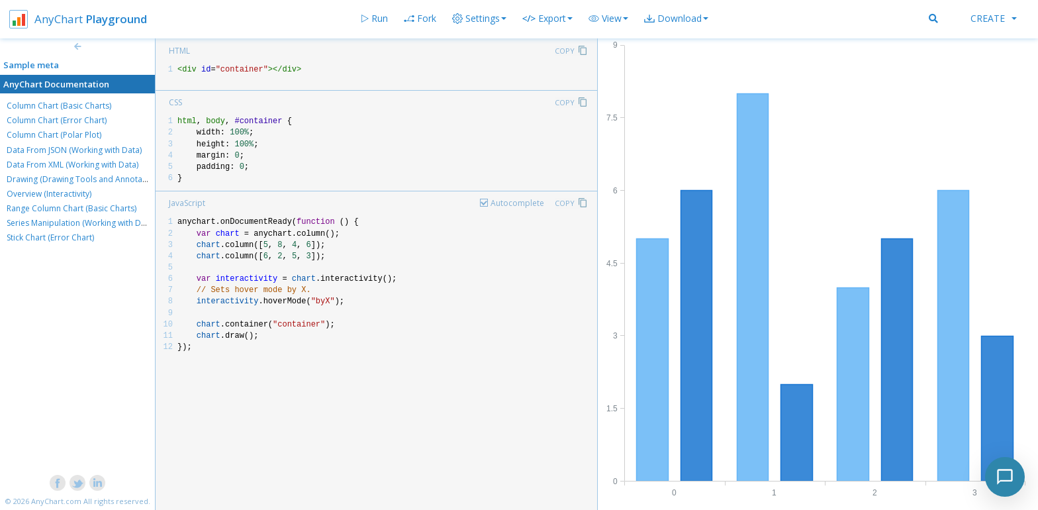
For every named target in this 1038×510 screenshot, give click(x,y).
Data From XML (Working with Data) (72, 164)
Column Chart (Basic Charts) (59, 105)
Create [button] (993, 18)
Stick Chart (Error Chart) (50, 237)
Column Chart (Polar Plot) (54, 134)
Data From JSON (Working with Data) (74, 150)
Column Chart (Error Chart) (57, 120)
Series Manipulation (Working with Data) (81, 223)
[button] (608, 18)
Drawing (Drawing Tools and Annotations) (85, 179)
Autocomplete (517, 203)
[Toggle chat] (1005, 477)
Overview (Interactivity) (49, 193)
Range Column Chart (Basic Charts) (71, 208)
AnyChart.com (56, 501)
